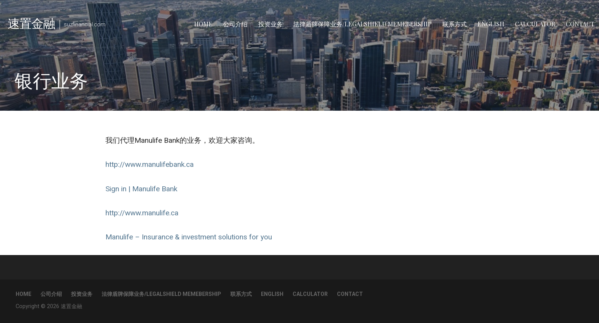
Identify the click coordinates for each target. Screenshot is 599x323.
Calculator (535, 24)
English (491, 24)
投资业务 (270, 24)
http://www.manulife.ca (141, 212)
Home (203, 24)
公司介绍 (235, 24)
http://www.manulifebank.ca (149, 164)
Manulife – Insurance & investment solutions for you (188, 237)
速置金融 (31, 23)
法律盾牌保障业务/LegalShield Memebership (362, 24)
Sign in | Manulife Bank (141, 188)
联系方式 (454, 24)
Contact (580, 24)
